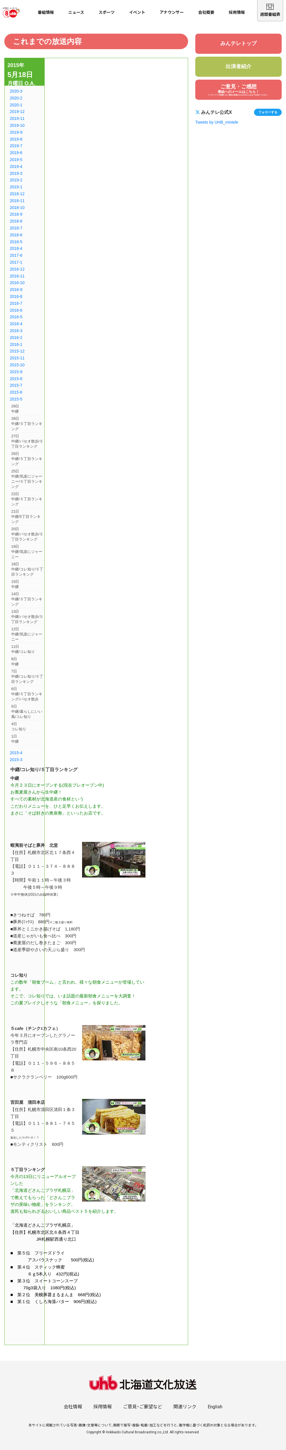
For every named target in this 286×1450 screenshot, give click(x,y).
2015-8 (16, 378)
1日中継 (15, 739)
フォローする (267, 112)
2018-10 (17, 207)
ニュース (76, 12)
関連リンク (184, 1406)
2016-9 (16, 289)
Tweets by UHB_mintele (216, 122)
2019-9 (16, 132)
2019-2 (16, 180)
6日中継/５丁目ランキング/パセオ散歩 (26, 694)
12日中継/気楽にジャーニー (26, 634)
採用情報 (237, 12)
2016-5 (16, 317)
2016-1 (16, 344)
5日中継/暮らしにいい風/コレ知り (26, 711)
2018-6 (16, 235)
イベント (137, 12)
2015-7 (16, 385)
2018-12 (17, 193)
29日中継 (15, 408)
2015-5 (16, 399)
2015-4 (16, 752)
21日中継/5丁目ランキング (26, 516)
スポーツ (107, 12)
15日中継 (15, 584)
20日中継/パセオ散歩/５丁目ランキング (27, 534)
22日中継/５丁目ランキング (26, 499)
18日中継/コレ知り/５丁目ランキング (27, 569)
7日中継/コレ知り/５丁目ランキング (27, 676)
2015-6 (16, 392)
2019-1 (16, 187)
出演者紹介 (238, 66)
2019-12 (17, 111)
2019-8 (16, 139)
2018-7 (16, 228)
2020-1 (16, 105)
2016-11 (17, 276)
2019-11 (17, 118)
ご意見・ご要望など (142, 1406)
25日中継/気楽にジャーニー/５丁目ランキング (26, 479)
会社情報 (73, 1406)
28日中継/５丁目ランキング (26, 423)
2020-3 (16, 91)
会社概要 (206, 12)
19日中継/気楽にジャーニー (26, 551)
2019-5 (16, 159)
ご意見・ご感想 (238, 90)
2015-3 (16, 759)
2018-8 (16, 221)
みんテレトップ (238, 43)
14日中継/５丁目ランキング (26, 599)
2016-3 (16, 330)
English (215, 1406)
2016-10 (17, 282)
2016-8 (16, 296)
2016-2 (16, 337)
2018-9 (16, 214)
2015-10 (17, 365)
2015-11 (17, 358)
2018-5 (16, 242)
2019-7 (16, 145)
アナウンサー (172, 12)
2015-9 (16, 371)
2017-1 (16, 262)
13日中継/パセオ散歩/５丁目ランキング (27, 616)
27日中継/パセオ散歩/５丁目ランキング (27, 441)
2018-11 (17, 200)
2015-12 (17, 351)
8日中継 (15, 661)
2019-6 (16, 152)
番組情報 (46, 12)
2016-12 (17, 269)
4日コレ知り (18, 726)
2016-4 (16, 323)
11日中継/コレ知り (23, 649)
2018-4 (16, 248)
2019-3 (16, 173)
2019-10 (17, 125)
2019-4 (16, 166)
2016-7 (16, 303)
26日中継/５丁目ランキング (26, 458)
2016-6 (16, 310)
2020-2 (16, 98)
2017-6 (16, 255)
